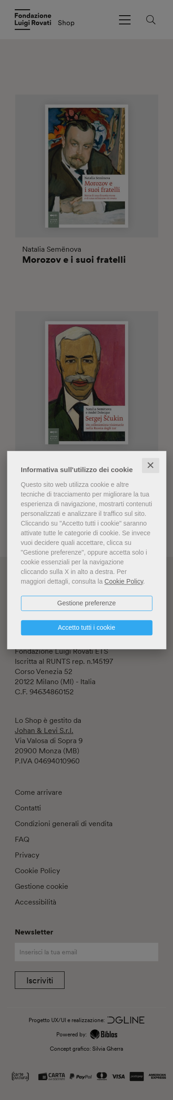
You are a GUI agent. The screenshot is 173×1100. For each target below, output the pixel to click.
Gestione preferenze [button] (86, 603)
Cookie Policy (123, 581)
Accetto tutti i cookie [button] (86, 627)
